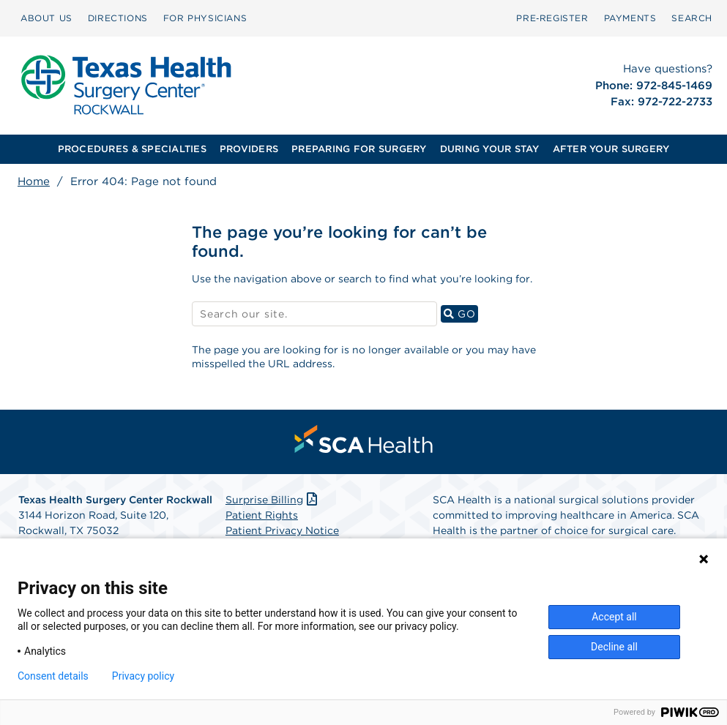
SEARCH (691, 17)
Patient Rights (261, 515)
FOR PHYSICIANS (205, 17)
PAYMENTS (630, 17)
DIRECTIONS (118, 17)
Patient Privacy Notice (282, 530)
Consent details (53, 676)
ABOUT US (46, 17)
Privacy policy (143, 676)
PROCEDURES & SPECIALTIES (132, 148)
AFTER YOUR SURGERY (611, 148)
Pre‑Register (552, 17)
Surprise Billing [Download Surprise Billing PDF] (272, 500)
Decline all (614, 647)
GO (461, 313)
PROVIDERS (249, 148)
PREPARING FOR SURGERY (358, 148)
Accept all (614, 617)
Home (34, 181)
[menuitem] (46, 18)
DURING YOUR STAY (490, 148)
